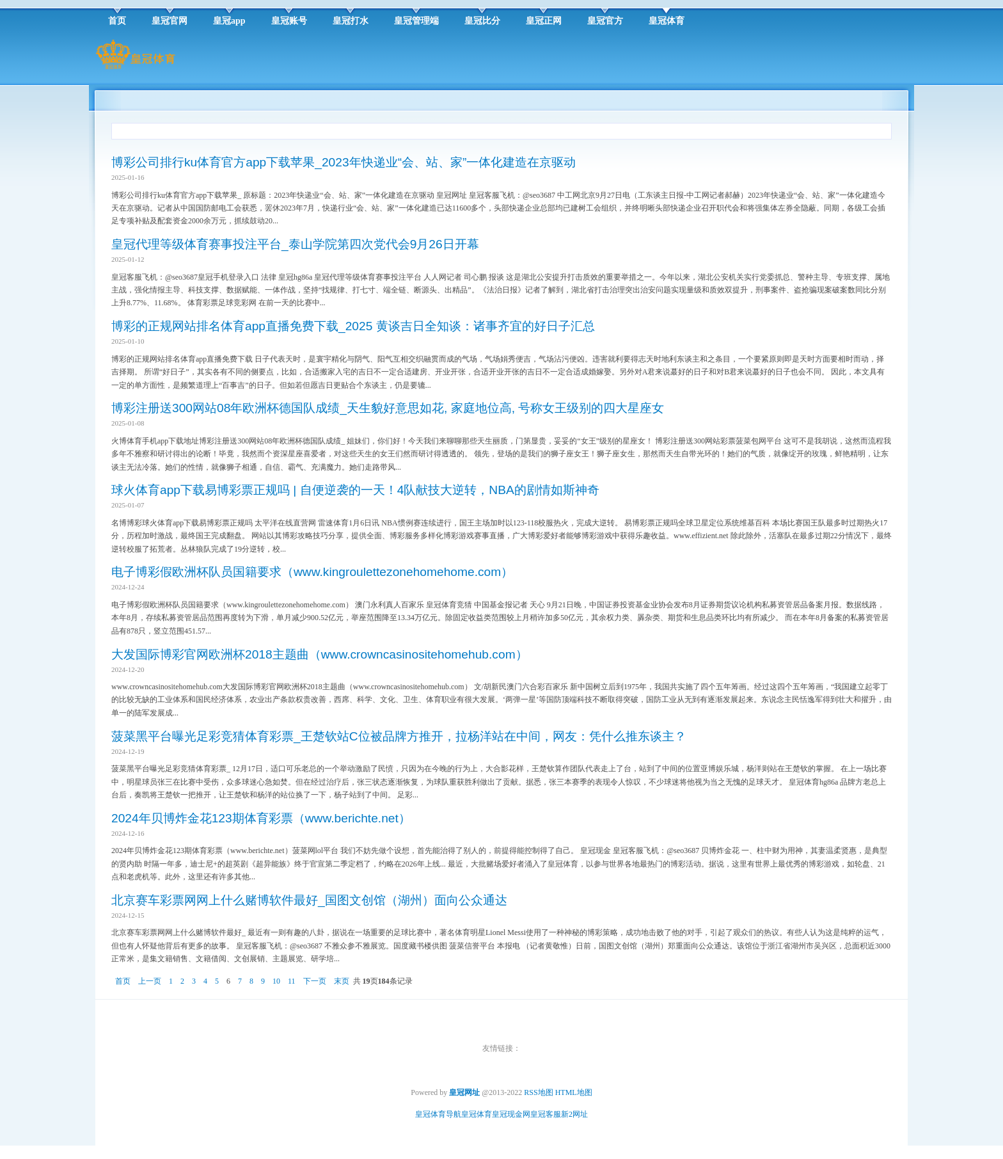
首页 (122, 981)
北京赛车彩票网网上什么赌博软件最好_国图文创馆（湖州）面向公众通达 (309, 900)
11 (292, 981)
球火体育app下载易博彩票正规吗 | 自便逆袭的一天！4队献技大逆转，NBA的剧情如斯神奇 (355, 490)
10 (276, 981)
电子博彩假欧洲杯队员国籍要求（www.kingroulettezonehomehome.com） (312, 572)
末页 (341, 981)
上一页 (149, 981)
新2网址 (574, 1114)
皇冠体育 (476, 1114)
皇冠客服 (545, 1114)
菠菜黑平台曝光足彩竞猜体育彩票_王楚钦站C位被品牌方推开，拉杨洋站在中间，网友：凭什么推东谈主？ (398, 736)
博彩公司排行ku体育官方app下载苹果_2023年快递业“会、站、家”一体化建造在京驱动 (343, 162)
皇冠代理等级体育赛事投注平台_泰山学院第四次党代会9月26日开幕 (295, 244)
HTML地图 (573, 1092)
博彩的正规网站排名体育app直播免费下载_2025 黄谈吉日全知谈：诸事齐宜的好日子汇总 (353, 326)
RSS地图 (538, 1092)
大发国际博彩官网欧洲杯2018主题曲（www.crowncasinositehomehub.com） (319, 654)
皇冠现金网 (511, 1114)
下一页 (314, 981)
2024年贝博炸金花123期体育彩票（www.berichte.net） (261, 818)
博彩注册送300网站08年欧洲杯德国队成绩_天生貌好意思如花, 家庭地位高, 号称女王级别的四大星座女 (387, 408)
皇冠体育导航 (438, 1114)
